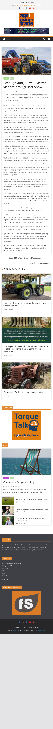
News (11, 78)
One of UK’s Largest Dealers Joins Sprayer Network (32, 499)
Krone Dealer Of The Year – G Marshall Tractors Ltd (21, 258)
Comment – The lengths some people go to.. (23, 392)
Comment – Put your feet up (26, 5)
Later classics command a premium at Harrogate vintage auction (25, 304)
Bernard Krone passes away (39, 263)
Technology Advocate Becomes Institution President (32, 509)
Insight (6, 478)
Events (6, 78)
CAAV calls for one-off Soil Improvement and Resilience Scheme (30, 519)
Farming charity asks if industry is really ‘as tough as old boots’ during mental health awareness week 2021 (25, 349)
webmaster (20, 91)
